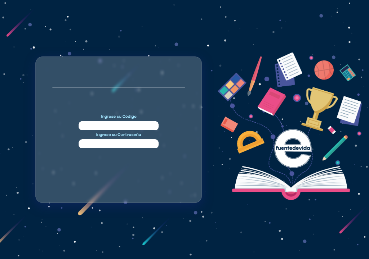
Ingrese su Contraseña (115, 172)
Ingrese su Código (116, 82)
